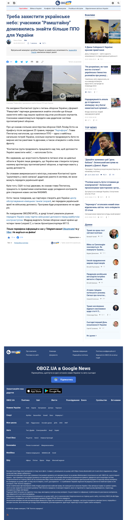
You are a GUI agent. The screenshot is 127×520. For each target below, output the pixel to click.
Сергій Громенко (92, 328)
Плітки (35, 460)
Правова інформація (80, 351)
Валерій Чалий (92, 236)
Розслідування (72, 400)
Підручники (35, 423)
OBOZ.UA (105, 475)
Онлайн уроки (47, 423)
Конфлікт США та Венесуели (55, 8)
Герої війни (23, 8)
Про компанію (31, 351)
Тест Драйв (30, 430)
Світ (38, 400)
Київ (27, 408)
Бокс (51, 415)
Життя (54, 400)
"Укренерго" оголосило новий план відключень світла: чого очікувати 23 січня (102, 207)
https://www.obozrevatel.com (85, 471)
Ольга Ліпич (18, 40)
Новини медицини (33, 453)
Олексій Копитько (93, 299)
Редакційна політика (21, 243)
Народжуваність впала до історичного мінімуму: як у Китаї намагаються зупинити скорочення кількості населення (96, 104)
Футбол (28, 415)
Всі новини (116, 400)
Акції (50, 430)
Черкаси (58, 408)
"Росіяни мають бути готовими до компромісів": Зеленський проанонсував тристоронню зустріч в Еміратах (102, 185)
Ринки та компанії (32, 445)
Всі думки (91, 336)
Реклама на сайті (32, 355)
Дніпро (50, 408)
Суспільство (101, 400)
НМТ (66, 423)
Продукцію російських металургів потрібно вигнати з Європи (97, 276)
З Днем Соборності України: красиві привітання (99, 48)
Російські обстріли (76, 8)
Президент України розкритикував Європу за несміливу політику (102, 170)
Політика (25, 400)
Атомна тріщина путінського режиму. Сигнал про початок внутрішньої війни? (96, 293)
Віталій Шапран (92, 283)
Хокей (45, 415)
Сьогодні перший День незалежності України (97, 323)
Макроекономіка (47, 445)
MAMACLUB (46, 453)
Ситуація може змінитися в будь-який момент (103, 214)
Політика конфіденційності (106, 351)
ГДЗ (27, 423)
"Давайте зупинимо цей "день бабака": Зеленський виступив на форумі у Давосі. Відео (101, 162)
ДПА (55, 423)
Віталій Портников (93, 267)
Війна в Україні (36, 8)
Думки (88, 224)
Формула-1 (59, 415)
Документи (53, 355)
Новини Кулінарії (47, 438)
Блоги (83, 400)
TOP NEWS (91, 127)
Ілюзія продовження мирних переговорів (96, 261)
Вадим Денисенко (93, 253)
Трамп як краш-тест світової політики (96, 231)
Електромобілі (41, 430)
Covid (54, 453)
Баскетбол (37, 415)
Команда (52, 351)
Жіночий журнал (58, 460)
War (25, 40)
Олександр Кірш (92, 315)
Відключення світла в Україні (97, 8)
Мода (48, 460)
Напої (36, 438)
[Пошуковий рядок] (118, 3)
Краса (42, 460)
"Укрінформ (61, 130)
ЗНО (60, 423)
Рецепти (29, 438)
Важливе (90, 15)
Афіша (28, 460)
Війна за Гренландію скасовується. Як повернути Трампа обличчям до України (96, 247)
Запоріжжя (42, 408)
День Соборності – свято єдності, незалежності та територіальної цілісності (101, 55)
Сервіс (56, 430)
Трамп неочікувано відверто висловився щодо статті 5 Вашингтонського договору (96, 309)
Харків (33, 408)
